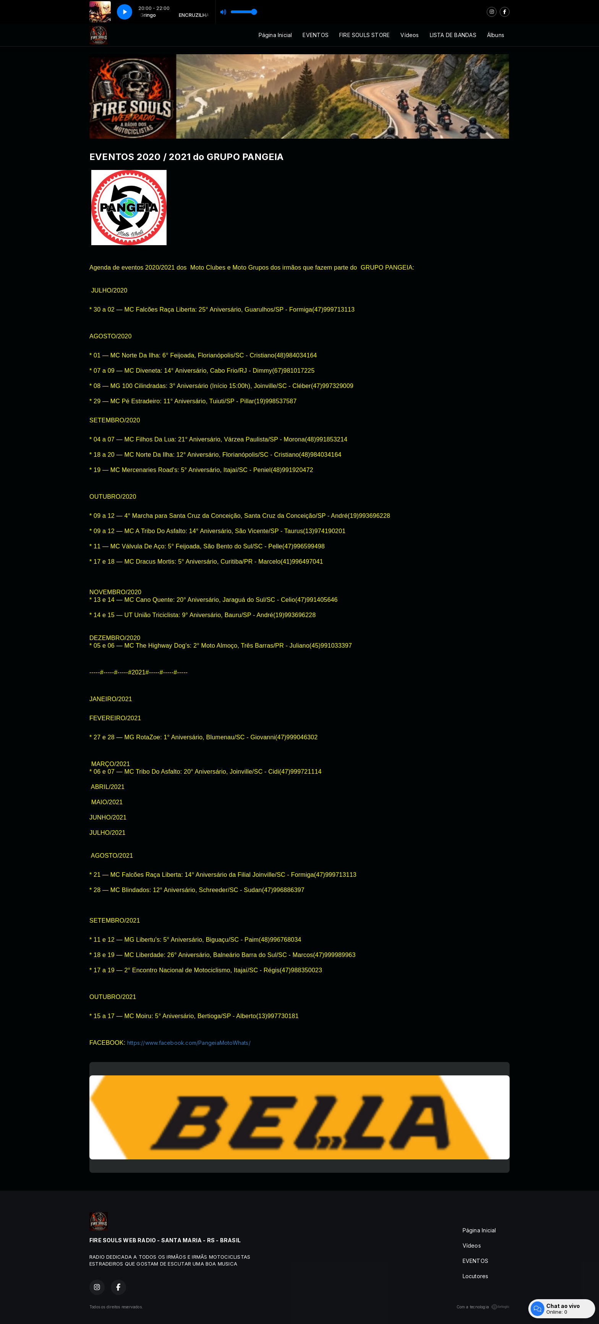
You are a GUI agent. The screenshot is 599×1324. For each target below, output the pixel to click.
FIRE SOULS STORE (364, 35)
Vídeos (409, 35)
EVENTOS (315, 35)
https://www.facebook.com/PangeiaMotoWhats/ (189, 1042)
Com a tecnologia (483, 1306)
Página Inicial (275, 35)
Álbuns (495, 35)
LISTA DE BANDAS (453, 35)
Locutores (476, 1276)
